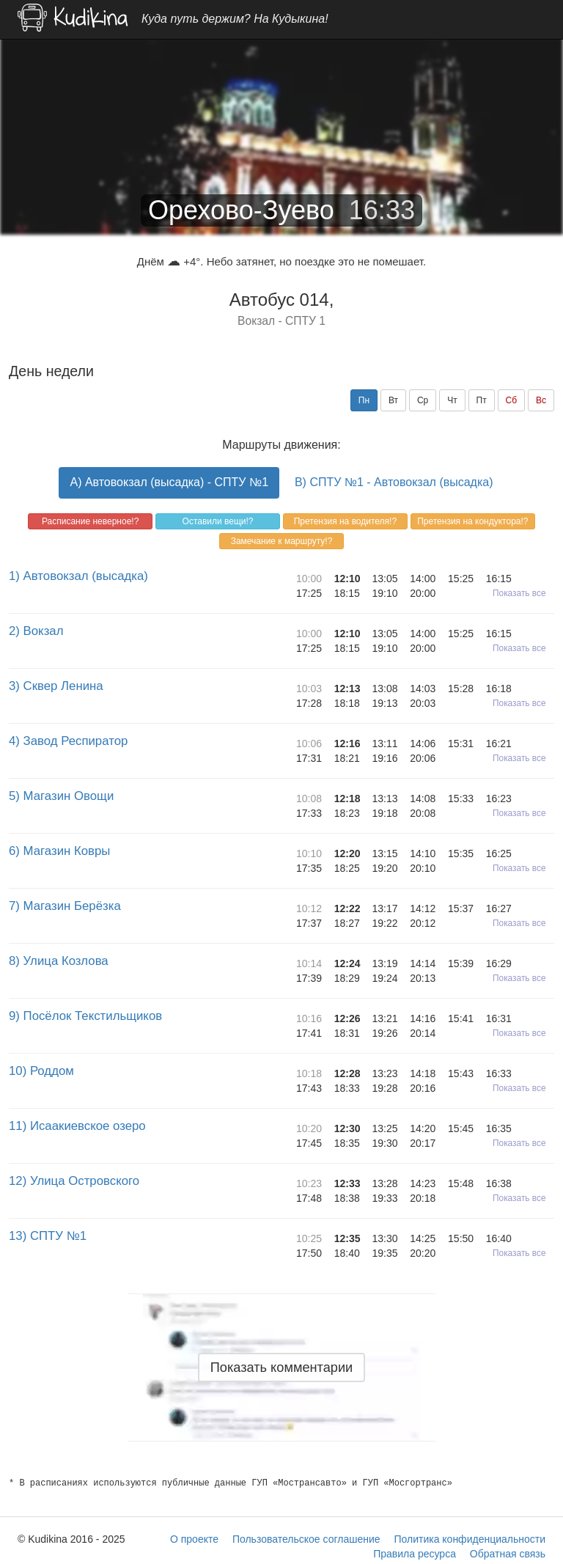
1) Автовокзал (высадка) (78, 576)
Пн (363, 400)
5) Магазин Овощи (61, 796)
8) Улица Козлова (58, 961)
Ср (422, 400)
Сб (512, 400)
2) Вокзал (36, 631)
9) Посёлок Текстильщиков (85, 1016)
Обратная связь (507, 1554)
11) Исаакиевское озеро (77, 1126)
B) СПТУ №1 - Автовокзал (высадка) (394, 482)
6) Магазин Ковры (59, 851)
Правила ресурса (414, 1554)
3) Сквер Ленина (56, 686)
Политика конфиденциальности (469, 1539)
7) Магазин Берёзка (65, 906)
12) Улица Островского (74, 1181)
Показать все (519, 593)
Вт (393, 400)
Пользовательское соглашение (306, 1539)
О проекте (194, 1539)
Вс (541, 400)
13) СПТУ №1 (48, 1236)
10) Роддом (41, 1071)
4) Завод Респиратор (68, 741)
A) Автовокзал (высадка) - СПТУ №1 (169, 482)
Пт (481, 400)
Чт (452, 400)
